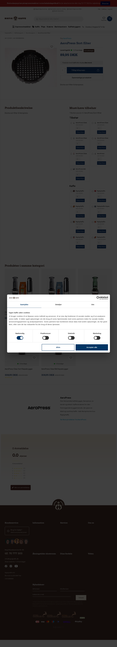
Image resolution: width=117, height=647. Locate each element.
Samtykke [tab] (24, 304)
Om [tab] (92, 304)
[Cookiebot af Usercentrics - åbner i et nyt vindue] (98, 298)
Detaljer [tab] (58, 304)
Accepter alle (91, 347)
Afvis (58, 347)
